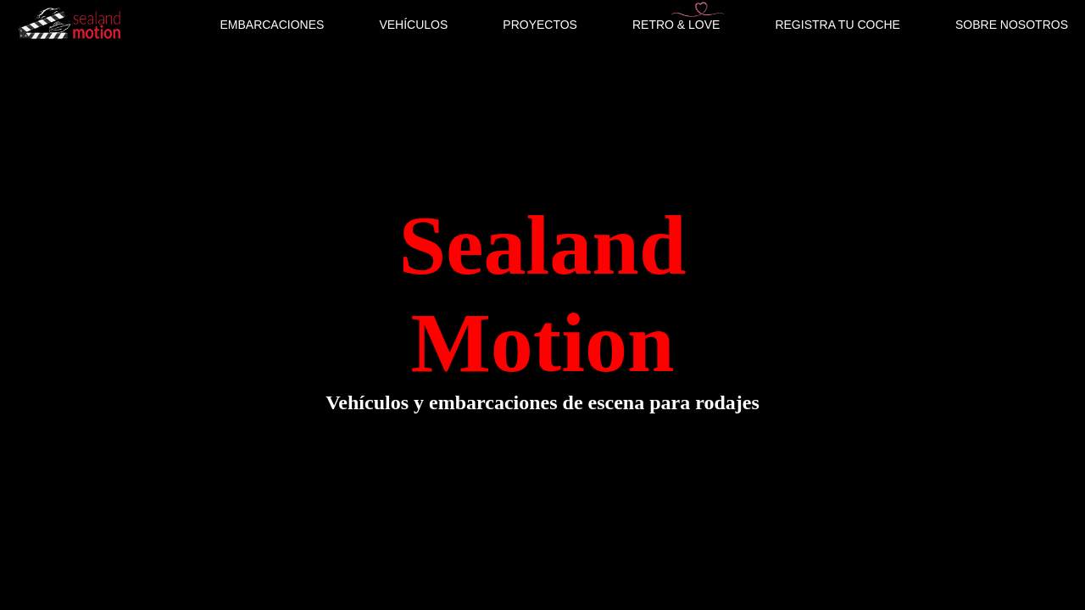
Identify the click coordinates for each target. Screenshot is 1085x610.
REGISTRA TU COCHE (837, 24)
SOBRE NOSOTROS (1011, 24)
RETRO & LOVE (676, 24)
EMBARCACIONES (272, 24)
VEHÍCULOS (413, 24)
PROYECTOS (540, 24)
